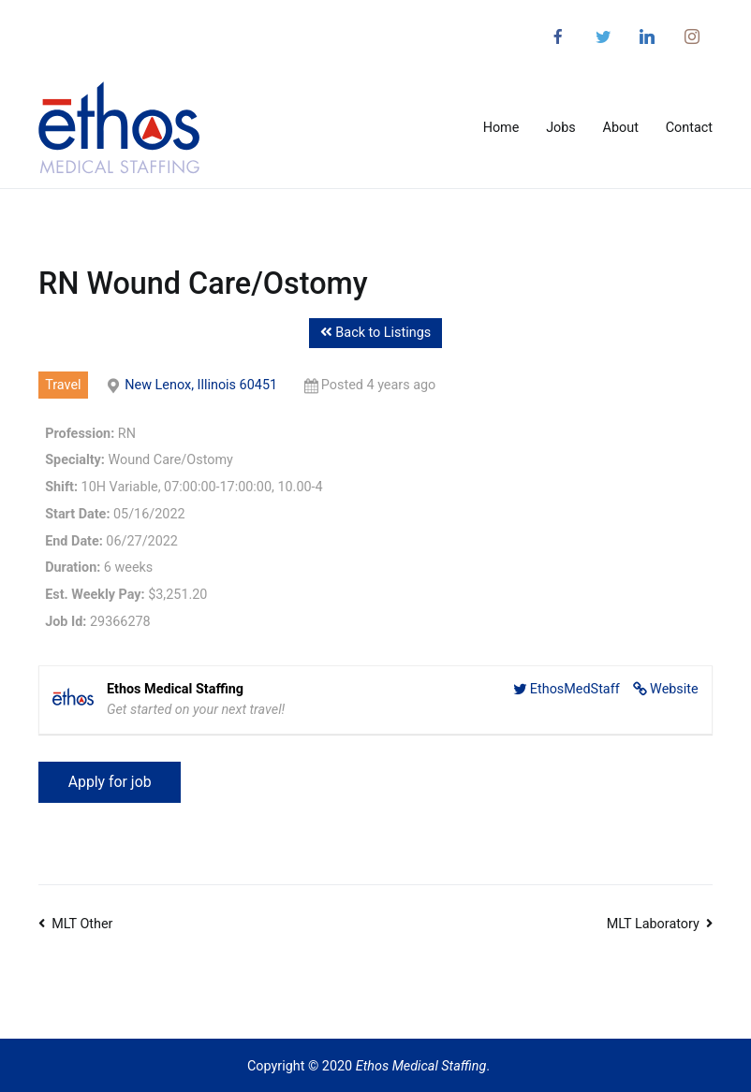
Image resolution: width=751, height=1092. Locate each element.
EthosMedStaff (575, 689)
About (621, 128)
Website (674, 689)
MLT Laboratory (653, 924)
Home (501, 128)
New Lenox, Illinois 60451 (201, 385)
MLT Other (82, 924)
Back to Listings (375, 333)
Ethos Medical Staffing (421, 1066)
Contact (689, 128)
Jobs (561, 128)
